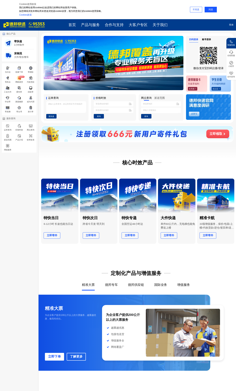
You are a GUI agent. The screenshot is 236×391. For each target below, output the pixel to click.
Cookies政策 (25, 15)
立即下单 (54, 356)
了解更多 (76, 356)
